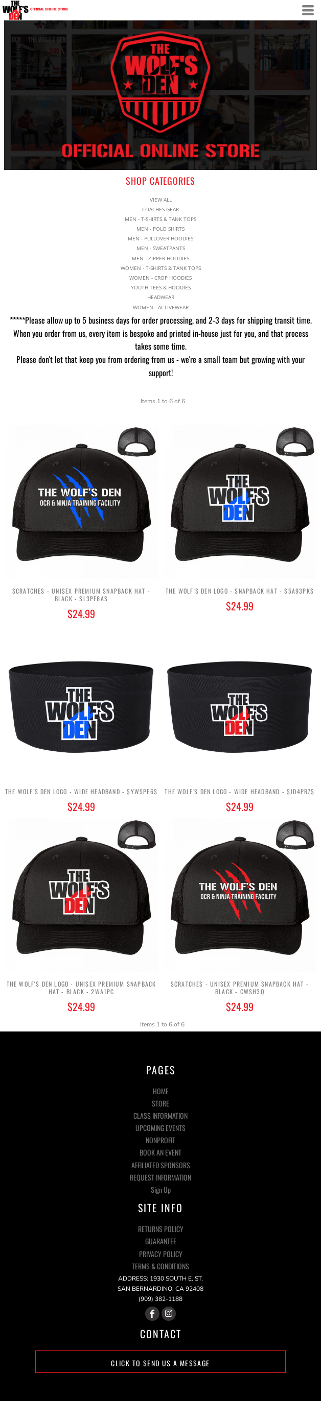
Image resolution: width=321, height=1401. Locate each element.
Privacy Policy (160, 1253)
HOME (161, 1091)
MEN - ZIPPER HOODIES (160, 258)
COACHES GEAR (160, 209)
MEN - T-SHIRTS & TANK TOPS (160, 219)
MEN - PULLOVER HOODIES (160, 238)
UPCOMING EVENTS (160, 1127)
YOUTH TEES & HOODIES (161, 287)
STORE (160, 1103)
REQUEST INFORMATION (160, 1177)
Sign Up (161, 1189)
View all (161, 199)
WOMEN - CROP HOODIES (160, 277)
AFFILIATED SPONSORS (160, 1165)
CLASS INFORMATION (160, 1115)
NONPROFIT (160, 1140)
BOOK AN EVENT (160, 1152)
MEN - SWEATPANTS (160, 248)
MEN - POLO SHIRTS (160, 228)
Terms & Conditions (160, 1266)
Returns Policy (161, 1228)
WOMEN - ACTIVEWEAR (161, 307)
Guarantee (160, 1241)
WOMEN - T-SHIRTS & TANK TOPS (161, 268)
